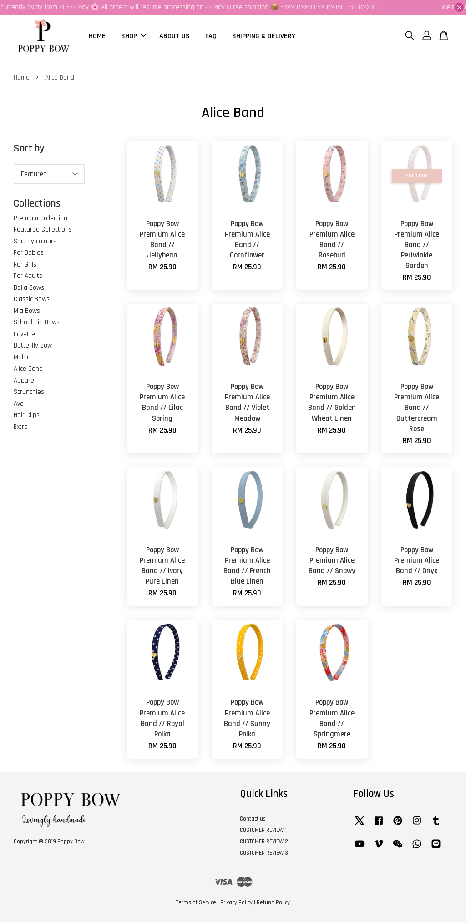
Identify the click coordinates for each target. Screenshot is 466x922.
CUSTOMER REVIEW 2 (264, 842)
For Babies (29, 253)
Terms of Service (196, 903)
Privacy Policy (236, 903)
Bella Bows (29, 288)
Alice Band (28, 369)
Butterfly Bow (33, 346)
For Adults (28, 276)
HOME (97, 36)
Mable (22, 357)
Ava (19, 404)
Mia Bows (27, 311)
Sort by (29, 149)
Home (22, 78)
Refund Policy (273, 903)
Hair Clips (27, 415)
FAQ (211, 36)
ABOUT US (174, 36)
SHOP (133, 36)
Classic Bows (32, 299)
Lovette (24, 334)
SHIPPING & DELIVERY (263, 36)
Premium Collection (40, 218)
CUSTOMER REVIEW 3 (264, 853)
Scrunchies (29, 392)
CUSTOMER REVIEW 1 (263, 830)
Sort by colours (35, 241)
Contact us (253, 819)
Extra (21, 427)
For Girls (25, 265)
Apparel (24, 381)
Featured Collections (43, 230)
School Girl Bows (37, 322)
